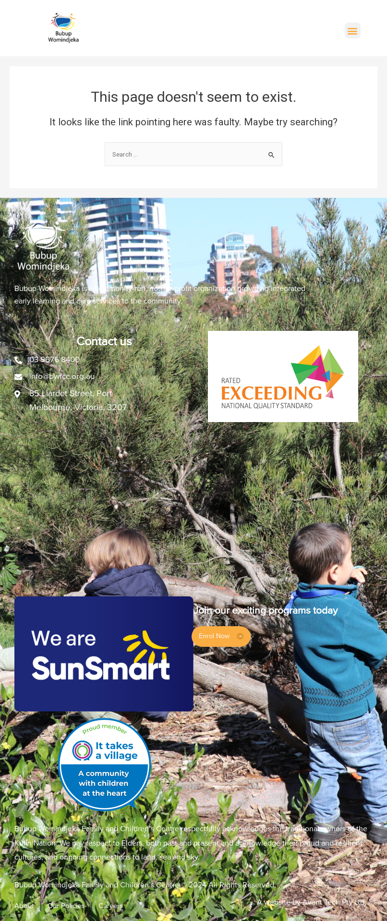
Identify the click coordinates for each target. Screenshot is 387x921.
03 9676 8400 (57, 359)
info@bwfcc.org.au (63, 376)
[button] (353, 30)
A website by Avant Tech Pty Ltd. (311, 902)
